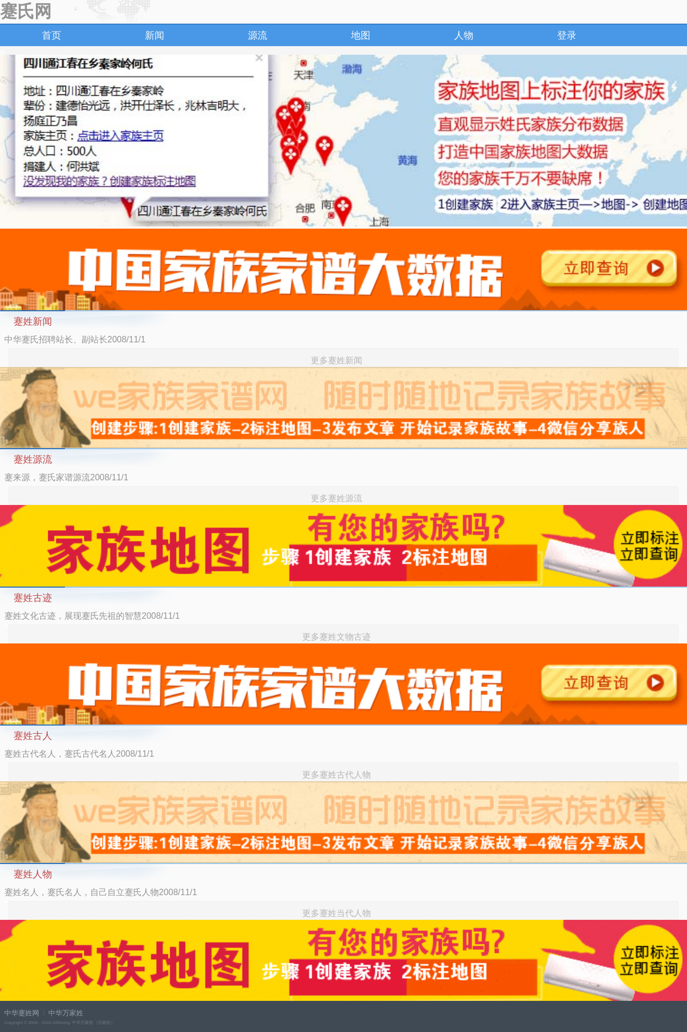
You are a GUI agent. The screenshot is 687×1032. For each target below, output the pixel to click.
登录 (566, 35)
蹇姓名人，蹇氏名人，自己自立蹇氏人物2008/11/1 (100, 892)
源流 (257, 35)
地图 (360, 35)
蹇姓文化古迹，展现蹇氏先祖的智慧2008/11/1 (92, 615)
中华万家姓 (65, 1013)
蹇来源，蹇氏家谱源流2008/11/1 (66, 477)
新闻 (154, 35)
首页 (51, 35)
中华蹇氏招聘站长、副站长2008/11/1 (74, 339)
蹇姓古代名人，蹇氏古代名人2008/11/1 (79, 753)
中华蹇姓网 (21, 1013)
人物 (463, 35)
